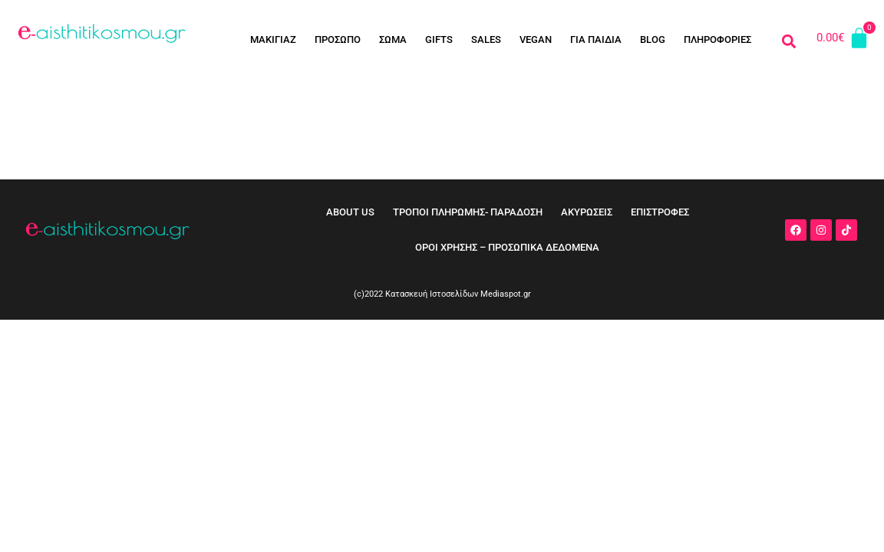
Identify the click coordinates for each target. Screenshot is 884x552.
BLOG (652, 39)
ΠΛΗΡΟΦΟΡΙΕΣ (717, 39)
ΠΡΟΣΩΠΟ (338, 39)
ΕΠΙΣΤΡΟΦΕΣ (660, 212)
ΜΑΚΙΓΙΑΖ (273, 39)
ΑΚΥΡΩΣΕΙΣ (586, 212)
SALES (486, 39)
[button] (788, 41)
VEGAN (536, 39)
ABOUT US (350, 212)
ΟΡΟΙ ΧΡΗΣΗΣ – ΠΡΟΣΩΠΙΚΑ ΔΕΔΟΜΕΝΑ (507, 247)
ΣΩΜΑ (393, 39)
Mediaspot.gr (505, 294)
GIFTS (439, 39)
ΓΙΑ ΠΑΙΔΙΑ (596, 39)
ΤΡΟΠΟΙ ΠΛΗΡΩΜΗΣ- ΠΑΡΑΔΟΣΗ (468, 212)
